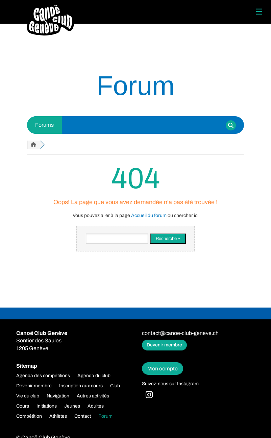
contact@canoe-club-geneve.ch (180, 333)
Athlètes (58, 416)
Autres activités (93, 396)
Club (115, 386)
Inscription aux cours (81, 386)
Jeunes (72, 406)
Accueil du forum (149, 215)
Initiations (46, 406)
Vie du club (27, 396)
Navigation (58, 396)
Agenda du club (93, 375)
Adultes (96, 406)
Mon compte (162, 368)
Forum (105, 416)
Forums (44, 125)
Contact (82, 416)
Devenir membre (164, 344)
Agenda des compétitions (43, 375)
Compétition (29, 416)
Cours (22, 406)
